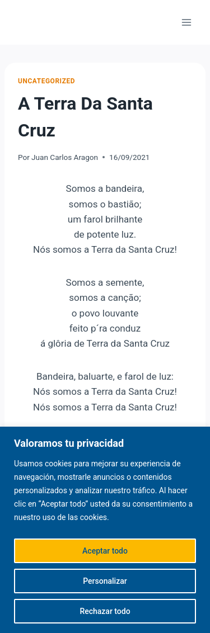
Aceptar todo (105, 550)
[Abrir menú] (186, 22)
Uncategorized (46, 81)
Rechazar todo (105, 611)
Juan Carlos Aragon (64, 157)
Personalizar (105, 581)
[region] (105, 530)
